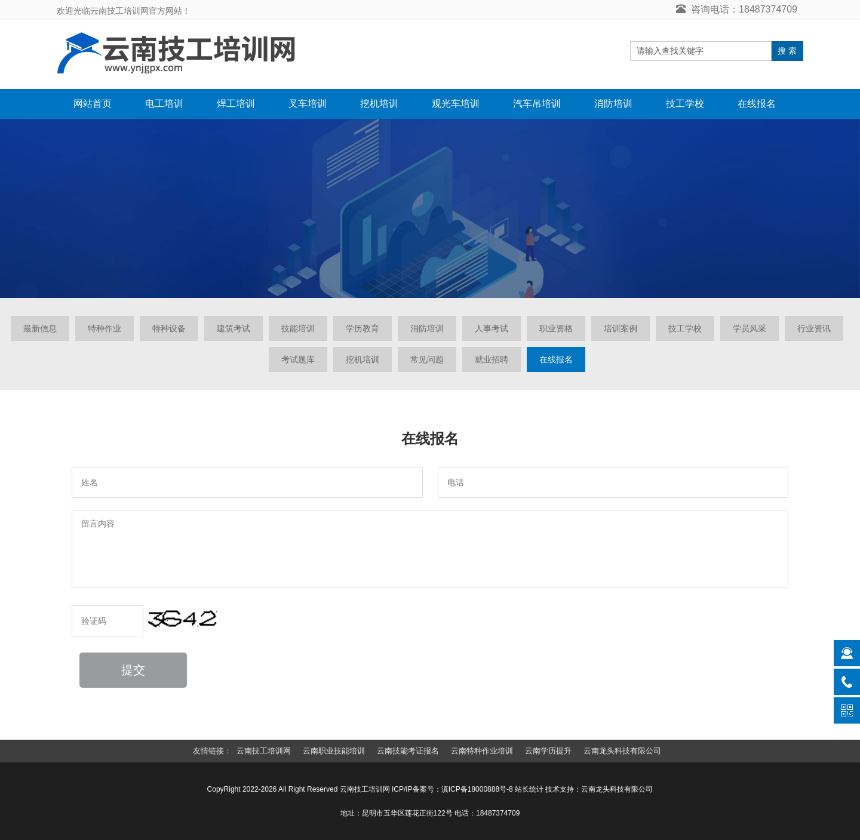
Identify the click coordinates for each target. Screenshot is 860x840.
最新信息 (40, 328)
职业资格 (556, 328)
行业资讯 (814, 328)
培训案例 (620, 328)
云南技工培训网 (263, 750)
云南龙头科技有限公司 (622, 750)
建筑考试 (233, 328)
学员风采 (749, 328)
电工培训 (164, 104)
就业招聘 (491, 359)
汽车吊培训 (537, 104)
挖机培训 (379, 104)
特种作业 (104, 328)
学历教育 (362, 328)
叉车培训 (307, 104)
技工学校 (685, 104)
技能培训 (298, 328)
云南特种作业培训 (482, 750)
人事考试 (491, 328)
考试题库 (298, 359)
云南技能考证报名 (408, 750)
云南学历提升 (548, 750)
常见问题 (427, 359)
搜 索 (787, 51)
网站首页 (92, 104)
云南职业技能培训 (334, 750)
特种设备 (169, 328)
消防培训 (613, 104)
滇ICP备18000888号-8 (477, 789)
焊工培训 (236, 104)
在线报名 (757, 104)
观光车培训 (456, 104)
